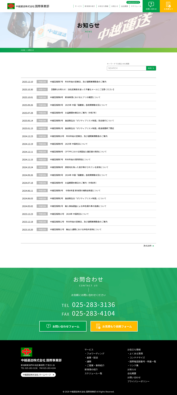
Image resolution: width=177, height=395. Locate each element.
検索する (151, 68)
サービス (78, 6)
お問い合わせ (151, 9)
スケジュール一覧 (93, 373)
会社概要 (124, 6)
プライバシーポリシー (138, 381)
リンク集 (134, 365)
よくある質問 (136, 353)
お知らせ (114, 6)
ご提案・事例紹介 (95, 365)
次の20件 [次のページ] (147, 245)
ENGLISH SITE (133, 2)
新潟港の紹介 (90, 6)
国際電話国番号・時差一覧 (143, 361)
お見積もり (168, 9)
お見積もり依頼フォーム (117, 326)
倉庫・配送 (92, 357)
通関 (89, 361)
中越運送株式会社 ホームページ (38, 374)
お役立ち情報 (103, 6)
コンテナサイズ (137, 357)
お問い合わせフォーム (65, 326)
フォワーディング (95, 353)
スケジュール (136, 6)
